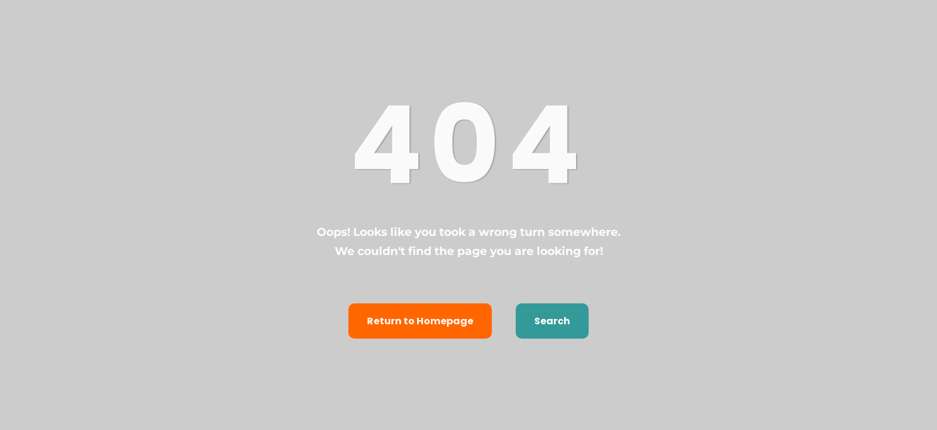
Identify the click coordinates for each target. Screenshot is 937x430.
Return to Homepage (420, 321)
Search (552, 321)
